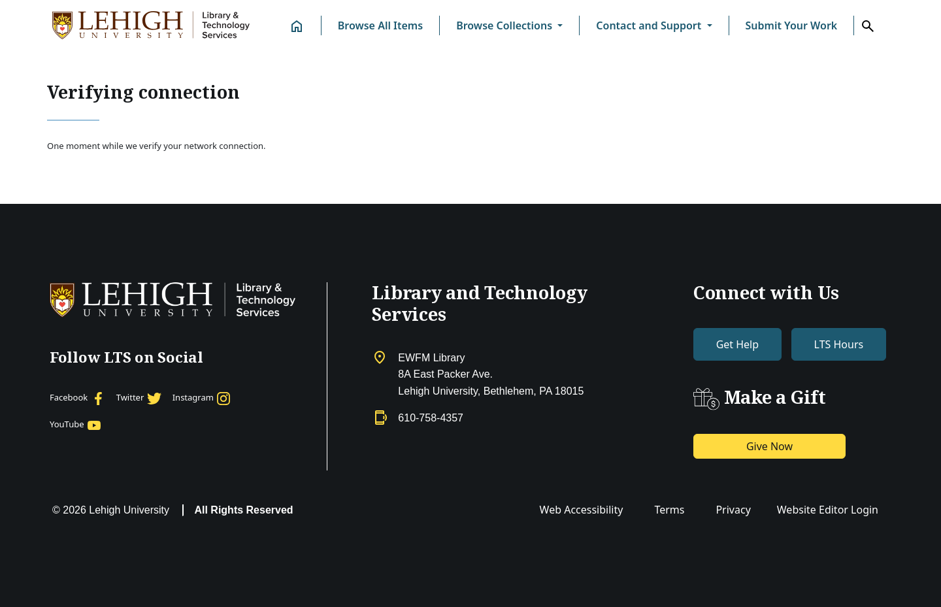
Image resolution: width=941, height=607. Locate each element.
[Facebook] (78, 398)
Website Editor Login (827, 509)
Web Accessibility (581, 509)
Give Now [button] (769, 446)
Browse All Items (380, 25)
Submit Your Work (792, 25)
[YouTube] (76, 425)
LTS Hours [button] (839, 344)
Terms (669, 509)
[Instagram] (202, 398)
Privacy (733, 509)
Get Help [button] (737, 344)
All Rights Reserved (243, 510)
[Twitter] (139, 398)
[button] (509, 25)
